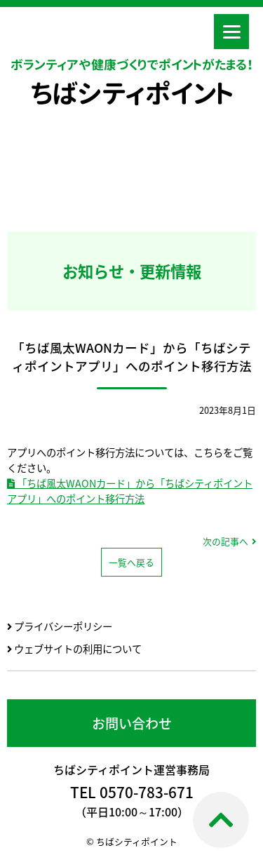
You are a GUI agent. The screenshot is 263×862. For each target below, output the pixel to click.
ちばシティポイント (132, 93)
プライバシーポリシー (59, 626)
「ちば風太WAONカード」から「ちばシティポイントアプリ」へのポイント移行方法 (129, 491)
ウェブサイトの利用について (74, 648)
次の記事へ (225, 541)
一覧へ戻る (131, 562)
